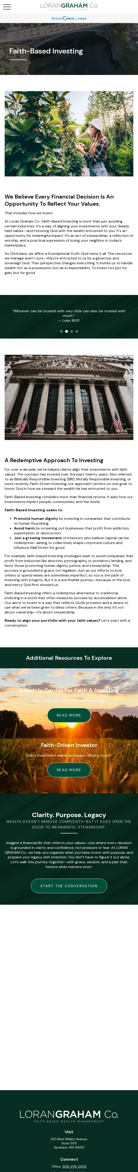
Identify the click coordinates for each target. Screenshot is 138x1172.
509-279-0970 (74, 1166)
